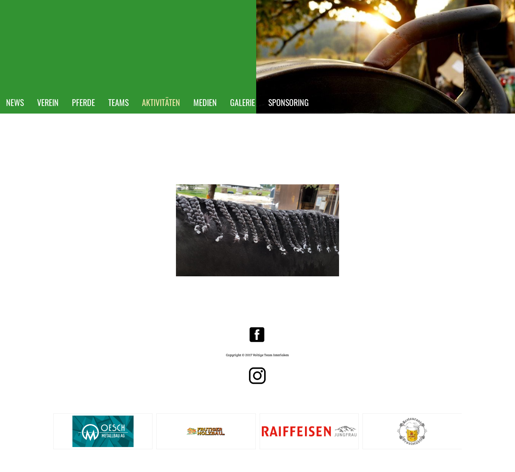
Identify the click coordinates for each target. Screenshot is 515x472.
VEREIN (48, 102)
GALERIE (242, 102)
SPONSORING (288, 102)
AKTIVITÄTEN (161, 102)
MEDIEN (205, 102)
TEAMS (118, 102)
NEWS (15, 102)
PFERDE (83, 102)
